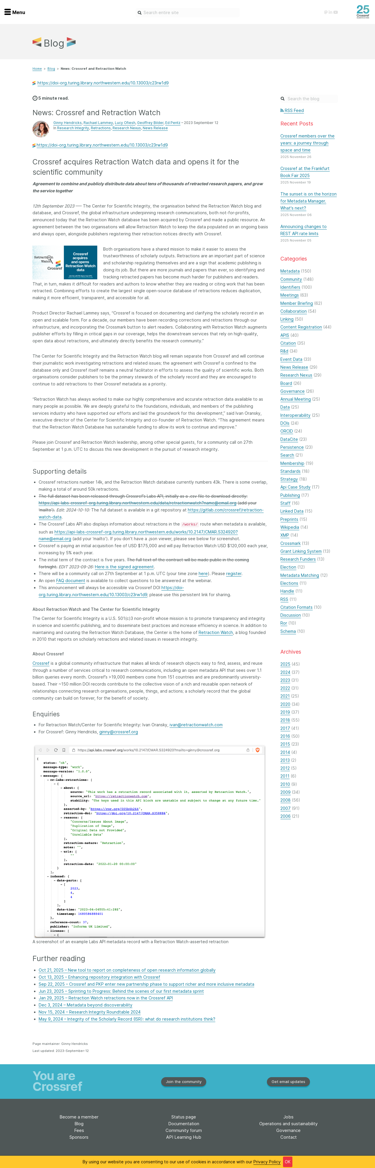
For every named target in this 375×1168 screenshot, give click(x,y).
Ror (283, 622)
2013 (285, 760)
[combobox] (188, 12)
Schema (288, 631)
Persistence (292, 447)
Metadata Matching (299, 575)
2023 (285, 680)
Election (288, 567)
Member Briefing (296, 303)
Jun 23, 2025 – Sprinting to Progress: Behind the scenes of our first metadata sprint (121, 991)
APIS (284, 335)
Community (291, 279)
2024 (285, 672)
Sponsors (78, 1137)
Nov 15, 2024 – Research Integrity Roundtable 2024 (90, 1011)
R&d (284, 350)
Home (37, 69)
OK (288, 1161)
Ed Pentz (172, 122)
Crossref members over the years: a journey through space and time (307, 142)
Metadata (290, 270)
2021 (285, 695)
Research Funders (298, 559)
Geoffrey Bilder (150, 122)
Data (285, 406)
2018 (285, 720)
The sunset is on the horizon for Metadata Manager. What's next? (308, 200)
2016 (285, 736)
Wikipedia (289, 527)
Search (287, 455)
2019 (285, 712)
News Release (155, 128)
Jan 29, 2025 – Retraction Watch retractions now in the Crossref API (106, 997)
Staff (285, 503)
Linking (287, 319)
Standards (290, 471)
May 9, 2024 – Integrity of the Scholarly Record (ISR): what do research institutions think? (127, 1018)
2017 (285, 728)
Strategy (289, 479)
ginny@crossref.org (118, 731)
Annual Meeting (295, 399)
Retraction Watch (216, 632)
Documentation (183, 1123)
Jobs (288, 1117)
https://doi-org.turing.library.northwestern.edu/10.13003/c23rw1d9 (103, 83)
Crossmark (290, 543)
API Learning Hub (183, 1137)
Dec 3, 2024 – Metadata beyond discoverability (85, 1004)
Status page (183, 1117)
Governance (292, 391)
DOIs (284, 423)
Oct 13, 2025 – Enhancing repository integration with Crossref (99, 977)
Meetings (289, 295)
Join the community (184, 1081)
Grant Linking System (301, 551)
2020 (285, 704)
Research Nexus (126, 128)
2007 (285, 808)
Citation (288, 343)
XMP (284, 535)
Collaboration (293, 311)
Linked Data (292, 511)
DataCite (289, 439)
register (233, 573)
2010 (285, 784)
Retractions (101, 128)
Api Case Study (295, 486)
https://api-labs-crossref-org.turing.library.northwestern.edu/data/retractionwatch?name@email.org (137, 502)
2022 (285, 688)
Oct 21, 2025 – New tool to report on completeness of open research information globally (127, 970)
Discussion (290, 615)
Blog (51, 69)
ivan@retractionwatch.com (196, 724)
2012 (285, 768)
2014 (285, 752)
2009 (285, 792)
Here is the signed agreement (124, 566)
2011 (284, 775)
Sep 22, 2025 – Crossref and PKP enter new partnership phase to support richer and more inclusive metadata (146, 984)
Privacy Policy (267, 1161)
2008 (285, 800)
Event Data (291, 359)
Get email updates (288, 1081)
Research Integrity (73, 128)
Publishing (290, 495)
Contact (288, 1137)
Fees (79, 1130)
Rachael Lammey (98, 122)
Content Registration (301, 326)
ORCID (286, 431)
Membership (292, 463)
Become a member (78, 1117)
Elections (289, 583)
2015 (285, 744)
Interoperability (295, 415)
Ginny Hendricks (67, 122)
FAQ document (70, 580)
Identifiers (290, 287)
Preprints (289, 519)
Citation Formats (296, 607)
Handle (287, 591)
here (203, 573)
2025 (285, 664)
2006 (285, 816)
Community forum (184, 1130)
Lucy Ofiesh (125, 122)
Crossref (41, 663)
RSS (284, 599)
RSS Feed (292, 110)
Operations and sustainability (288, 1123)
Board (286, 383)
